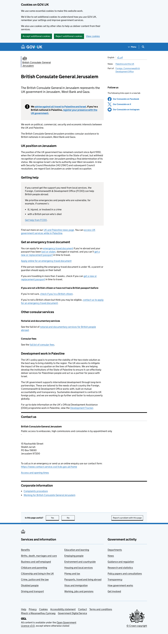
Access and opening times (35, 472)
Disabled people (30, 585)
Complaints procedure (36, 491)
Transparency (115, 579)
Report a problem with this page (127, 518)
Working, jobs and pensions (78, 591)
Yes (55, 518)
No (71, 518)
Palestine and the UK (125, 64)
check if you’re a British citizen (56, 293)
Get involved (114, 591)
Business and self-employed (36, 561)
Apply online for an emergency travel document (46, 260)
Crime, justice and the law (35, 579)
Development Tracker (81, 407)
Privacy (33, 609)
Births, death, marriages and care (39, 555)
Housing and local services (78, 567)
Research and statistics (120, 567)
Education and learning (76, 549)
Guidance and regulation (121, 561)
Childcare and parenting (34, 567)
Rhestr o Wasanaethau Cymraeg (38, 613)
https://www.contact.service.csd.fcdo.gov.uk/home (49, 466)
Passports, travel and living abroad (82, 579)
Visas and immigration (76, 585)
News (111, 555)
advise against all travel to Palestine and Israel (60, 106)
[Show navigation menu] (132, 47)
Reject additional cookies (69, 36)
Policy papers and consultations (125, 573)
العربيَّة (120, 57)
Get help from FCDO (36, 220)
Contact (82, 609)
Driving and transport (32, 591)
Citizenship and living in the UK (37, 573)
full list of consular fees (42, 344)
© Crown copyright (137, 625)
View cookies (93, 36)
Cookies (43, 609)
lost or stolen (48, 251)
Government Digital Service (72, 613)
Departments (115, 549)
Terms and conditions (100, 609)
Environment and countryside (80, 561)
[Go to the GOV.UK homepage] (31, 46)
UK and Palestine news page (59, 229)
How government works (120, 585)
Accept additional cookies (36, 36)
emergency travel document (58, 248)
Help (23, 609)
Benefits (25, 549)
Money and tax (72, 573)
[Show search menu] (143, 47)
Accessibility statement (63, 609)
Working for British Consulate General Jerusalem (49, 495)
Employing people (73, 555)
